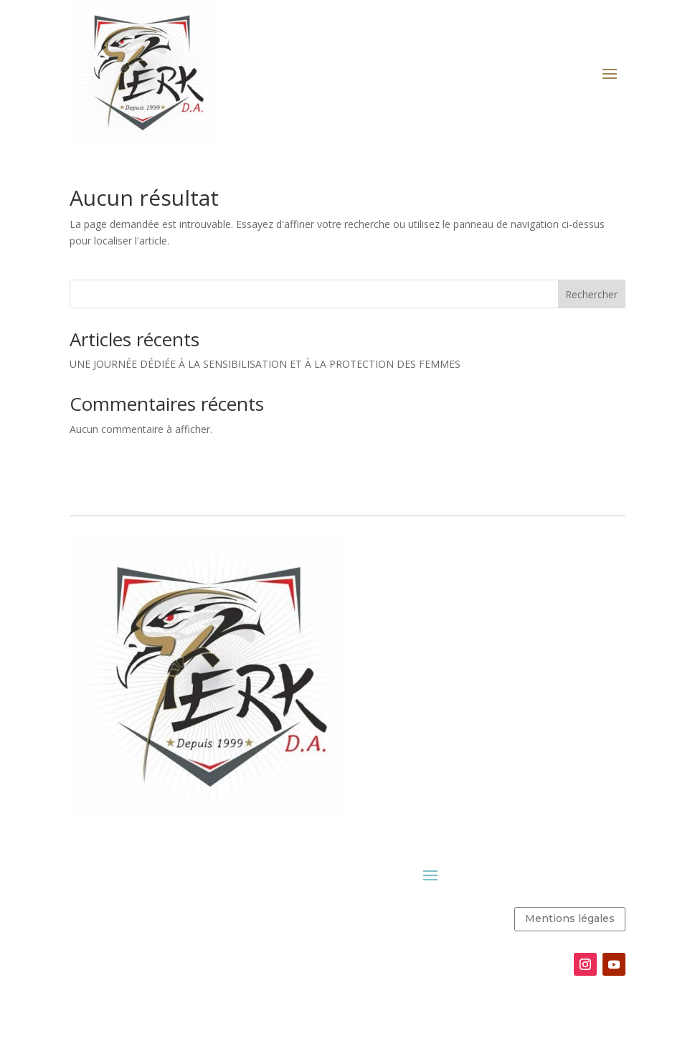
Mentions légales (570, 918)
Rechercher (591, 294)
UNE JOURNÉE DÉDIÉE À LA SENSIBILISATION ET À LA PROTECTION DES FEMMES (265, 364)
